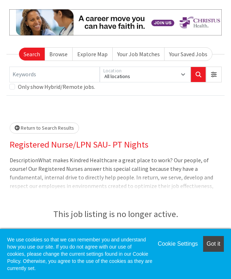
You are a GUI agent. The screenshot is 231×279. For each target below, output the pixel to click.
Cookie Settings (178, 244)
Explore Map (92, 54)
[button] (214, 74)
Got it (213, 244)
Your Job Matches (138, 54)
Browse (58, 54)
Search (32, 54)
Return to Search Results (44, 128)
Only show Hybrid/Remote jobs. (56, 86)
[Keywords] (54, 74)
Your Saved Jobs (188, 54)
